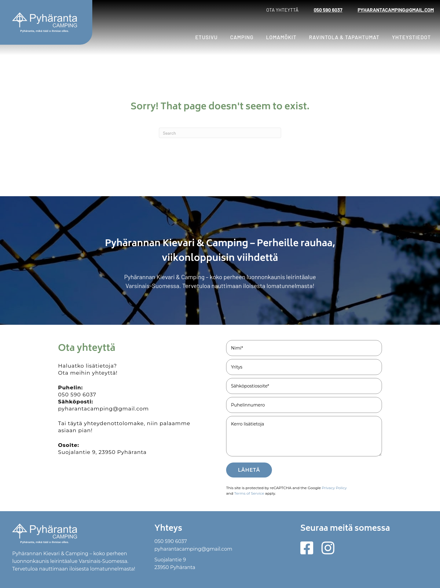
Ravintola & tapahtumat (344, 37)
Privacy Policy (334, 487)
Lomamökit (281, 37)
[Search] (220, 133)
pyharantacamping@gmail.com (396, 10)
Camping (241, 37)
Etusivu (206, 37)
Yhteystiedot (411, 37)
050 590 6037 (328, 10)
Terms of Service (249, 493)
